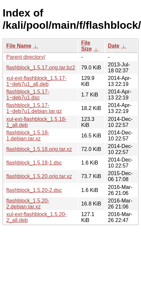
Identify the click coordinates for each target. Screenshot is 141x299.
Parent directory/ (25, 57)
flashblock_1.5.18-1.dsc (34, 163)
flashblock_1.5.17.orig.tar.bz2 (40, 67)
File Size (86, 46)
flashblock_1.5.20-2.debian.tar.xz (27, 203)
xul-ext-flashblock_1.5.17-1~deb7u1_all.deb (36, 81)
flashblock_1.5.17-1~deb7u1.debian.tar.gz (34, 108)
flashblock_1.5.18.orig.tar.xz (39, 149)
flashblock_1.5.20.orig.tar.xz (39, 176)
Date (113, 46)
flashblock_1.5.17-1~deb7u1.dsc (27, 94)
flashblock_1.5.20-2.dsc (34, 190)
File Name (18, 46)
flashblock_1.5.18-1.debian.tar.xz (27, 135)
